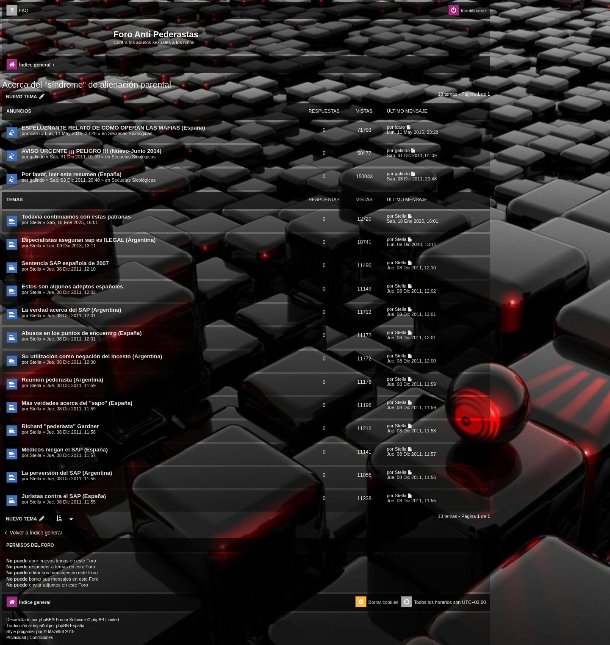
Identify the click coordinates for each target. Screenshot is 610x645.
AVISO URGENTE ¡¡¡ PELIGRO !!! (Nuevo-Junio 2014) (91, 151)
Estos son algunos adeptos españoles (72, 286)
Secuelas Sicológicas (130, 133)
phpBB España (70, 625)
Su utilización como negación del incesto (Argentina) (92, 356)
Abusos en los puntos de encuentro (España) (82, 333)
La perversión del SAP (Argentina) (67, 473)
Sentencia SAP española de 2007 (65, 263)
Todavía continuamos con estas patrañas (76, 216)
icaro (35, 133)
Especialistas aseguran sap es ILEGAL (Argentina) (88, 240)
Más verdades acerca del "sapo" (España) (77, 403)
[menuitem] (17, 11)
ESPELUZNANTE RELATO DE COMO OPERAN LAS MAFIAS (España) (113, 128)
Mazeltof (56, 631)
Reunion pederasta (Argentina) (62, 379)
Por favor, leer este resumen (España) (72, 174)
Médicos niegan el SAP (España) (65, 449)
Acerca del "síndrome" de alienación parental (86, 84)
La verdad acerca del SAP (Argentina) (71, 310)
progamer (26, 631)
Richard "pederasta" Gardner (60, 426)
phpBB (45, 619)
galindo (37, 156)
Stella (36, 222)
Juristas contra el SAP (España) (64, 496)
